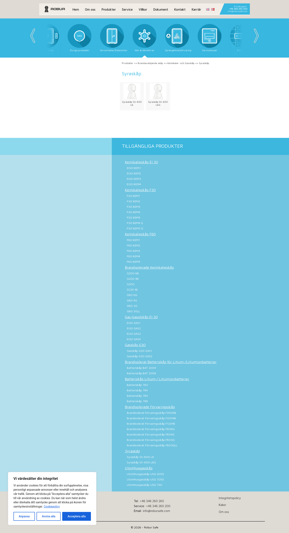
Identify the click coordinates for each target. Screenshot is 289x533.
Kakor (222, 505)
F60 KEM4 (133, 256)
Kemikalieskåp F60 (140, 234)
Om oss (90, 9)
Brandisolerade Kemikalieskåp (149, 267)
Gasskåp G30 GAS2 (139, 356)
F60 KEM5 (133, 261)
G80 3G (132, 305)
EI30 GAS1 (133, 322)
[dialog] (52, 498)
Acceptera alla (76, 516)
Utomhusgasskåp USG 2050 (145, 474)
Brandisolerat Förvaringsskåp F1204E (151, 423)
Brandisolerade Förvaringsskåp (150, 407)
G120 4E (132, 289)
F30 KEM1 (133, 195)
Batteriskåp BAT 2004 (141, 367)
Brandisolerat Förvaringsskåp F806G (151, 429)
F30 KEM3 (133, 206)
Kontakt (179, 9)
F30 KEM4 (133, 212)
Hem (75, 9)
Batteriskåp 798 (137, 401)
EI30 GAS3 (134, 333)
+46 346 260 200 (158, 506)
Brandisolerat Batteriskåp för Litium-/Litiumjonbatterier (171, 362)
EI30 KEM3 (134, 178)
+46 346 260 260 (238, 9)
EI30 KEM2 (134, 173)
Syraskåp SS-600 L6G (158, 103)
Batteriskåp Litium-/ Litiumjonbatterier (157, 379)
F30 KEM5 (133, 217)
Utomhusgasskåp (139, 468)
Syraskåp (132, 451)
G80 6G (132, 295)
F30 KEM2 (133, 201)
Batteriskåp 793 (137, 385)
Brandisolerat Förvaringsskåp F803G (151, 439)
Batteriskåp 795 (137, 395)
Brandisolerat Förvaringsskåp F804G (150, 434)
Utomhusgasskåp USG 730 (144, 484)
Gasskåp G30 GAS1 (139, 350)
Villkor (143, 9)
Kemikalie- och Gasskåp (180, 63)
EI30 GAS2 (134, 328)
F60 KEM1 (133, 240)
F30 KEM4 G (135, 223)
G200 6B (133, 273)
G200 (130, 284)
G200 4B (133, 278)
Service (127, 9)
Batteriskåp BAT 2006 (141, 373)
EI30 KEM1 (134, 168)
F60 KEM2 (133, 245)
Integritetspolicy (230, 498)
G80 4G (132, 300)
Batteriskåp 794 (137, 390)
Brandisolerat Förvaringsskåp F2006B (151, 412)
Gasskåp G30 (135, 345)
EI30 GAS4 (134, 339)
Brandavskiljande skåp (150, 63)
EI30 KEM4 (134, 184)
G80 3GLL (133, 311)
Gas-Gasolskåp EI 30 (141, 317)
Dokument (160, 9)
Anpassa (24, 516)
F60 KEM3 (133, 250)
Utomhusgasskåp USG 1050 (145, 479)
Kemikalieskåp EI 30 (141, 162)
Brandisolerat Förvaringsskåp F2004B (151, 418)
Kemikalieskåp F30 (140, 190)
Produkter (108, 9)
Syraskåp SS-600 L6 (132, 103)
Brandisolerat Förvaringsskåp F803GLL (152, 445)
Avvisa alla (48, 516)
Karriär (196, 9)
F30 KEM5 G (135, 228)
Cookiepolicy (52, 506)
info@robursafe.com (237, 11)
